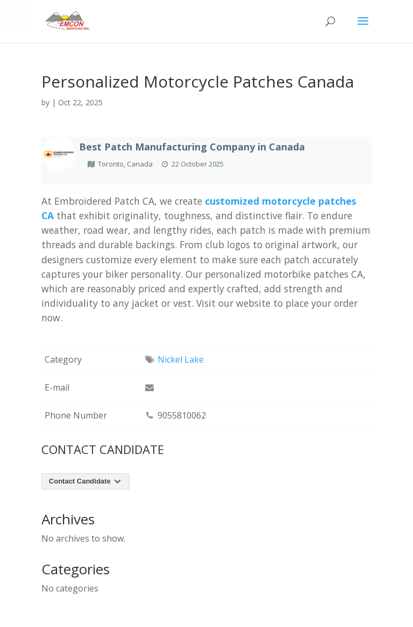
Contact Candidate (86, 481)
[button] (363, 28)
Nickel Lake (181, 359)
